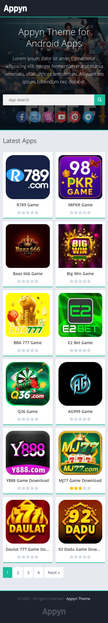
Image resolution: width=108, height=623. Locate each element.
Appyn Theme (78, 598)
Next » (54, 572)
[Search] (54, 99)
